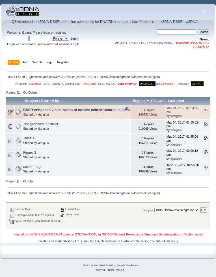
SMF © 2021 (107, 265)
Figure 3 (29, 153)
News (46, 83)
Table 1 (28, 138)
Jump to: (148, 210)
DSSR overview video (156, 43)
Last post (176, 101)
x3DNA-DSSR (49, 22)
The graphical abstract (40, 124)
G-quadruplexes (71, 83)
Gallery (56, 83)
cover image (32, 167)
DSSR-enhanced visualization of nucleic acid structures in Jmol (76, 110)
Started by (50, 101)
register (60, 32)
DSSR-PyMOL (106, 83)
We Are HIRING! (126, 43)
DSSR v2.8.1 (147, 83)
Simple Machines (127, 265)
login (46, 32)
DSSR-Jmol (89, 83)
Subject (31, 101)
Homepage (182, 83)
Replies (141, 101)
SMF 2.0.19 (89, 265)
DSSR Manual (165, 83)
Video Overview (127, 83)
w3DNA (192, 22)
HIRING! (197, 83)
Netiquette (21, 83)
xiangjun (153, 77)
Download (35, 83)
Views (158, 101)
